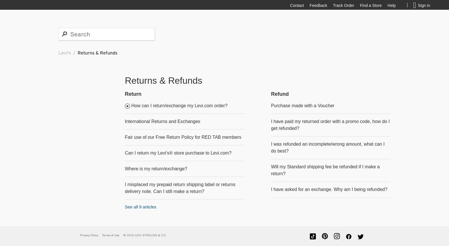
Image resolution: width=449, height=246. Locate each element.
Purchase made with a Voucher (302, 105)
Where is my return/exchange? (156, 168)
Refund (280, 94)
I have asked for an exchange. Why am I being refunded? (329, 189)
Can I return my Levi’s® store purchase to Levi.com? (178, 153)
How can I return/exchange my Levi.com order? (179, 105)
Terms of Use (110, 235)
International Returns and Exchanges (162, 121)
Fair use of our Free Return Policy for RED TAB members (183, 137)
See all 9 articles (140, 206)
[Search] (106, 34)
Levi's (64, 53)
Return (133, 94)
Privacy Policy (89, 235)
